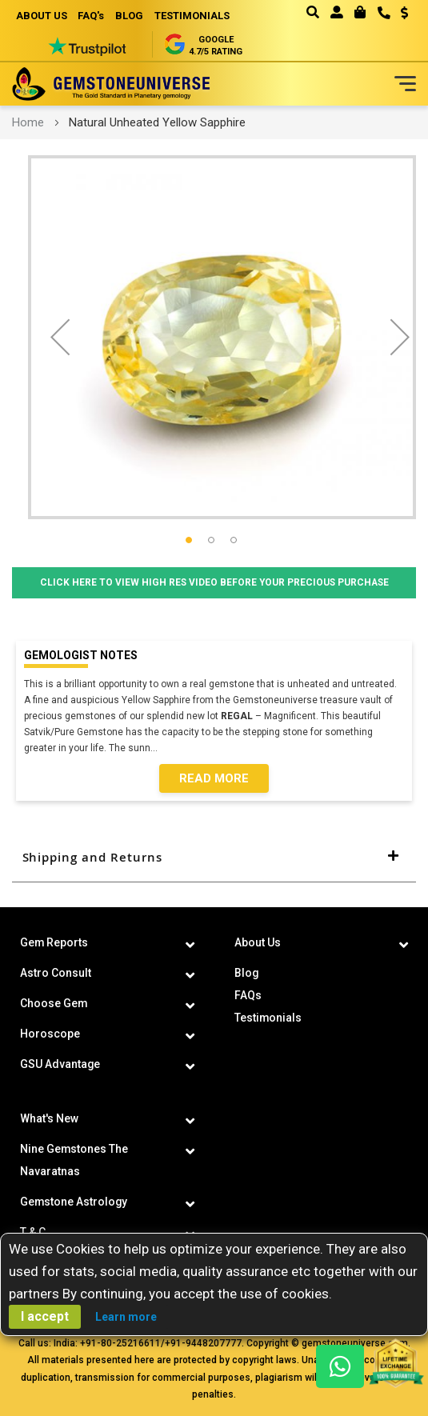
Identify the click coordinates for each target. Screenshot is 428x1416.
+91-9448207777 (203, 1343)
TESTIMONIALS (192, 16)
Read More (214, 778)
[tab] (214, 857)
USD (404, 12)
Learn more (126, 1316)
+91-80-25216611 (120, 1343)
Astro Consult (55, 972)
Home (28, 122)
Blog (246, 972)
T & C (33, 1232)
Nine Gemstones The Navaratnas (74, 1160)
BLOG (130, 16)
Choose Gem (54, 1003)
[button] (399, 14)
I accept (45, 1316)
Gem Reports (54, 942)
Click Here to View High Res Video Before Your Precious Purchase (214, 583)
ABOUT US (41, 16)
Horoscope (50, 1033)
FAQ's (91, 16)
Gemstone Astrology (74, 1201)
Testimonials (268, 1017)
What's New (49, 1118)
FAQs (248, 995)
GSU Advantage (60, 1064)
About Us (257, 942)
